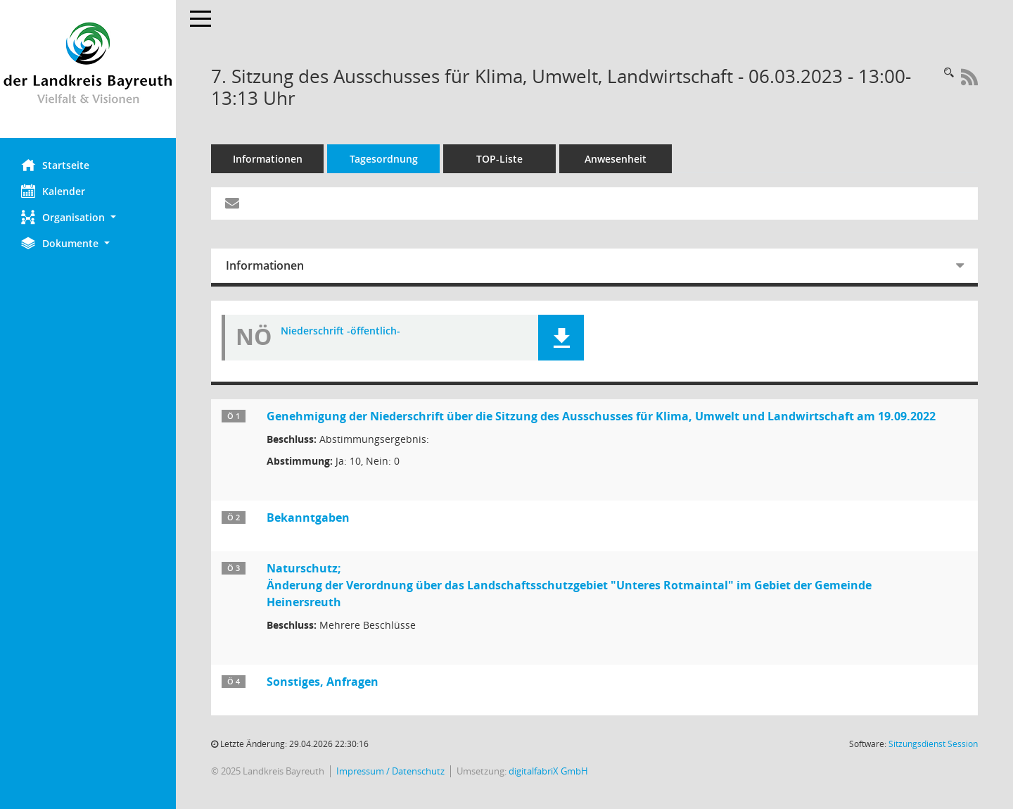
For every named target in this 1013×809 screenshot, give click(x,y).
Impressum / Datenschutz (390, 771)
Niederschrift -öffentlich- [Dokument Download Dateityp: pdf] (340, 331)
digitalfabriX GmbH (548, 771)
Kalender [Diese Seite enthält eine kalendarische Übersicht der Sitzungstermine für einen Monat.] (53, 191)
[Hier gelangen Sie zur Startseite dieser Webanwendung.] (88, 69)
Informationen (267, 158)
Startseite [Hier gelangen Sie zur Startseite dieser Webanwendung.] (55, 165)
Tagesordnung (384, 158)
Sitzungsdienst (933, 744)
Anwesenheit (615, 158)
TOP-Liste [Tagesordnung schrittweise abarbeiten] (499, 158)
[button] (88, 217)
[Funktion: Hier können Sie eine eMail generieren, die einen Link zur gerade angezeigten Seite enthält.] (232, 203)
